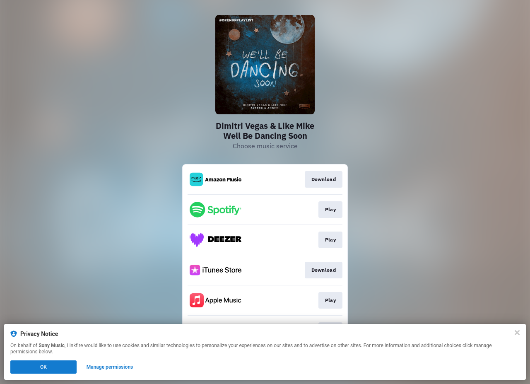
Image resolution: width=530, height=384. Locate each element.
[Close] (517, 332)
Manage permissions (110, 367)
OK (43, 367)
